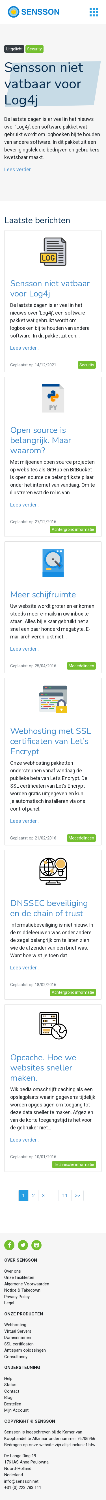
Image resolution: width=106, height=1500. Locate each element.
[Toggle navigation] (94, 12)
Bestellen (12, 1404)
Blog (8, 1397)
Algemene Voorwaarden (26, 1284)
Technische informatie (74, 1164)
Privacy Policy (17, 1296)
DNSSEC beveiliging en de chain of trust (49, 908)
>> (77, 1195)
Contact (11, 1391)
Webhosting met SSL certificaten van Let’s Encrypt (50, 741)
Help (8, 1378)
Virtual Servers (17, 1331)
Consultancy (15, 1356)
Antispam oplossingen (25, 1350)
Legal (9, 1302)
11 (65, 1195)
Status (10, 1384)
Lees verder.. (18, 169)
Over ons (12, 1271)
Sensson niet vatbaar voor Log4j (50, 289)
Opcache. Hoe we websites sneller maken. (43, 1068)
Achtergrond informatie (73, 529)
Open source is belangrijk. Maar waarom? (40, 440)
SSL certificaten (19, 1344)
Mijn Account (16, 1410)
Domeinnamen (17, 1337)
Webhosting (15, 1324)
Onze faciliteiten (19, 1277)
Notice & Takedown (22, 1290)
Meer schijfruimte (43, 595)
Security (34, 49)
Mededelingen (81, 666)
